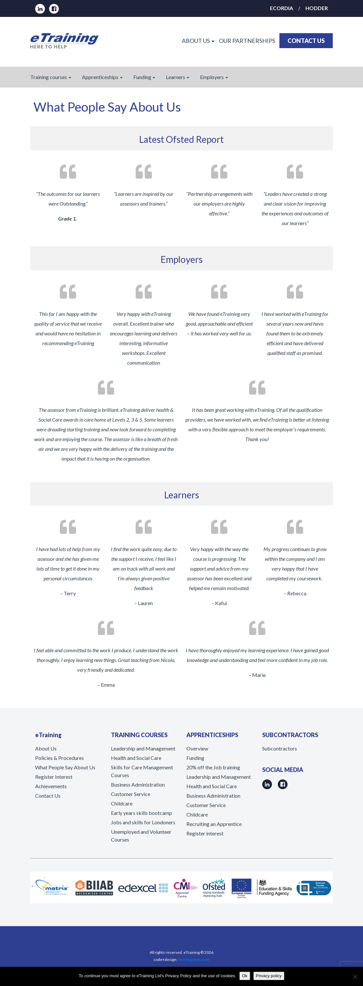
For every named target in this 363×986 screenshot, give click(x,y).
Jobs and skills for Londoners (143, 822)
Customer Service (130, 794)
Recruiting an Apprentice (214, 824)
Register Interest (54, 777)
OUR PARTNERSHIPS (247, 40)
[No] (355, 976)
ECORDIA (281, 8)
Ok (245, 975)
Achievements (51, 786)
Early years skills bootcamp (141, 813)
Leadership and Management (143, 748)
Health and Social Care (136, 758)
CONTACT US (306, 40)
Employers (212, 77)
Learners (175, 77)
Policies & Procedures (59, 758)
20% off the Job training (213, 767)
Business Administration (138, 784)
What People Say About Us (65, 767)
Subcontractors (279, 748)
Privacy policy (269, 975)
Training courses (48, 77)
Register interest (204, 833)
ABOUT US (196, 40)
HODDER (316, 8)
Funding (142, 77)
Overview (197, 748)
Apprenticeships (100, 77)
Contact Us (47, 795)
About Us (46, 748)
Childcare (121, 803)
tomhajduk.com (194, 959)
